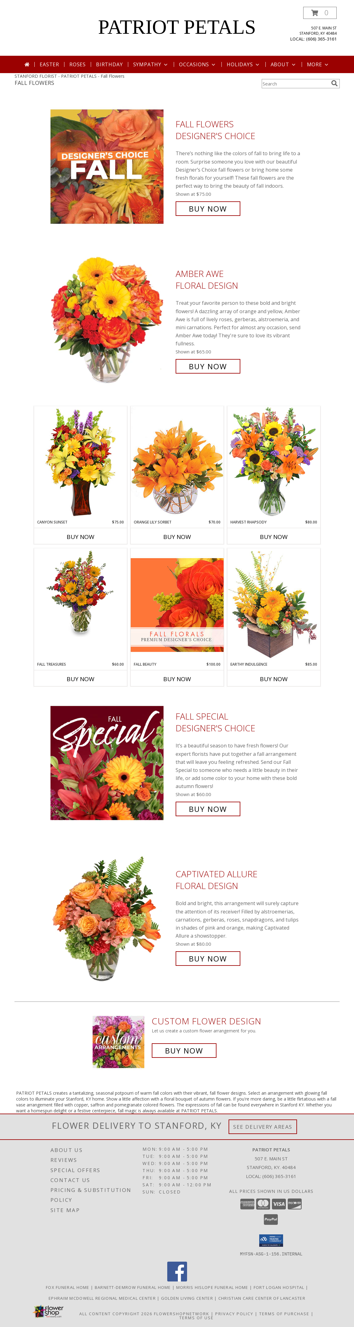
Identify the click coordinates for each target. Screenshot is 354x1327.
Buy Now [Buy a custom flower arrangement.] (184, 1050)
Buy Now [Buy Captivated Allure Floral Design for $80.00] (208, 958)
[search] (334, 83)
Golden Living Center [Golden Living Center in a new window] (187, 1298)
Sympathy (151, 64)
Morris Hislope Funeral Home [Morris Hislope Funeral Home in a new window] (213, 1287)
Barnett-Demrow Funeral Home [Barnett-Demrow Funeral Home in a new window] (133, 1287)
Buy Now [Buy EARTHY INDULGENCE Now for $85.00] (274, 679)
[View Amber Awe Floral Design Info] (111, 320)
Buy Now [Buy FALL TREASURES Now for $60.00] (80, 679)
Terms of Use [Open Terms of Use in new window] (196, 1317)
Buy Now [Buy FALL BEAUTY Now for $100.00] (177, 679)
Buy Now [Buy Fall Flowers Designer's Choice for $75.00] (208, 209)
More (318, 64)
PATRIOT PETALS (177, 27)
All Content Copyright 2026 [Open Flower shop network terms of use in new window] (115, 1313)
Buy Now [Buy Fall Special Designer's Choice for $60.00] (208, 809)
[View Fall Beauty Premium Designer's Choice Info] (177, 605)
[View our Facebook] (177, 1279)
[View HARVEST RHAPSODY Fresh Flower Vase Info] (273, 462)
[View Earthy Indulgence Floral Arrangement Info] (273, 605)
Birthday (109, 64)
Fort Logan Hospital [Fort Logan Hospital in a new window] (280, 1287)
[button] (320, 13)
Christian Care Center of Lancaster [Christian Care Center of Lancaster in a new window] (261, 1298)
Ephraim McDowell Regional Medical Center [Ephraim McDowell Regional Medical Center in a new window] (103, 1298)
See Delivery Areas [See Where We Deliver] (262, 1126)
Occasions (197, 64)
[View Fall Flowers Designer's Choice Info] (111, 166)
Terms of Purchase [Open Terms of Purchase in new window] (284, 1313)
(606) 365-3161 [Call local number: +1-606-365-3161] (321, 39)
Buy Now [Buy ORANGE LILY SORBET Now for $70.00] (177, 537)
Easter (49, 64)
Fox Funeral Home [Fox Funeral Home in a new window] (68, 1287)
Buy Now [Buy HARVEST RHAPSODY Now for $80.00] (274, 537)
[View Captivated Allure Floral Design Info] (111, 916)
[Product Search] (295, 83)
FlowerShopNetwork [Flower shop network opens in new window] (181, 1313)
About (284, 64)
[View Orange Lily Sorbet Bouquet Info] (177, 462)
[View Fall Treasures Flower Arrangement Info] (80, 593)
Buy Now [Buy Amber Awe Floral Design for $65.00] (208, 366)
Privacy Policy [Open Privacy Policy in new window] (234, 1313)
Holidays (243, 64)
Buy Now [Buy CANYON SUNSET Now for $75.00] (80, 537)
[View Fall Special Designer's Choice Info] (111, 763)
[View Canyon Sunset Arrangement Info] (80, 462)
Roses (77, 64)
